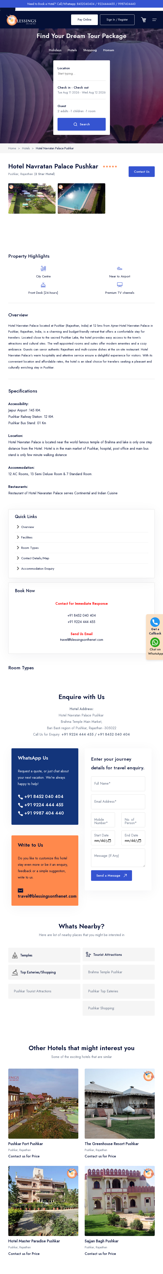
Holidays (55, 50)
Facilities (26, 537)
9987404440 (127, 4)
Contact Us (141, 171)
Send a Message (111, 875)
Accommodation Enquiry (37, 569)
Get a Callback (155, 626)
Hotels (72, 50)
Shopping (90, 50)
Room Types (29, 548)
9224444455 (106, 4)
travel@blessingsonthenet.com (81, 639)
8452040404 (85, 4)
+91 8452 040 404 (81, 615)
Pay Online (84, 17)
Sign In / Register (117, 17)
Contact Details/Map (34, 558)
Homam (108, 50)
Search (81, 124)
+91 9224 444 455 (81, 621)
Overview (27, 527)
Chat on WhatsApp (155, 647)
